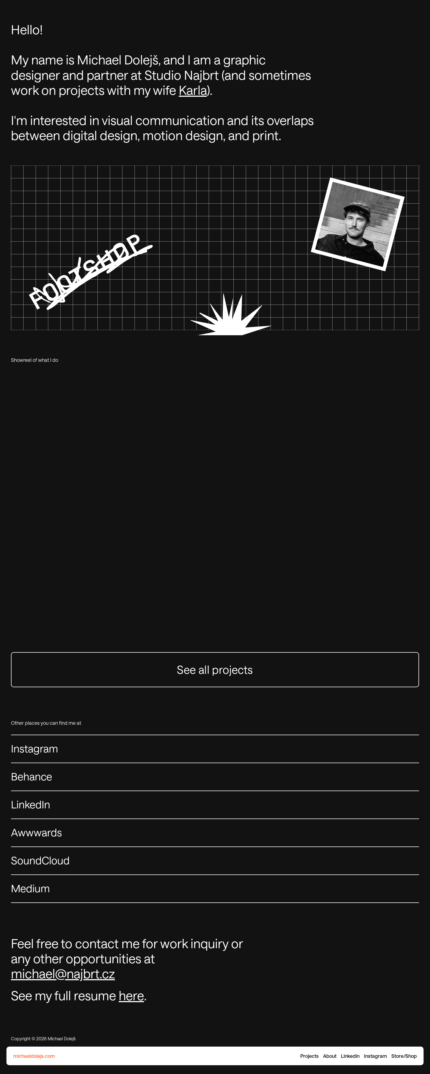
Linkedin (350, 1056)
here (131, 995)
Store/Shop (404, 1056)
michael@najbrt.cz (63, 973)
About (329, 1056)
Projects (309, 1056)
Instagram (375, 1056)
